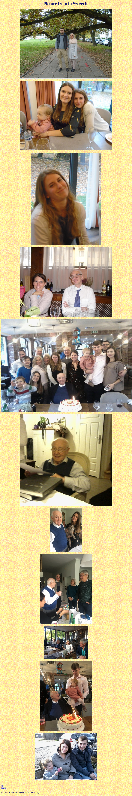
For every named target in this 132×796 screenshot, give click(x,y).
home (3, 788)
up (2, 785)
